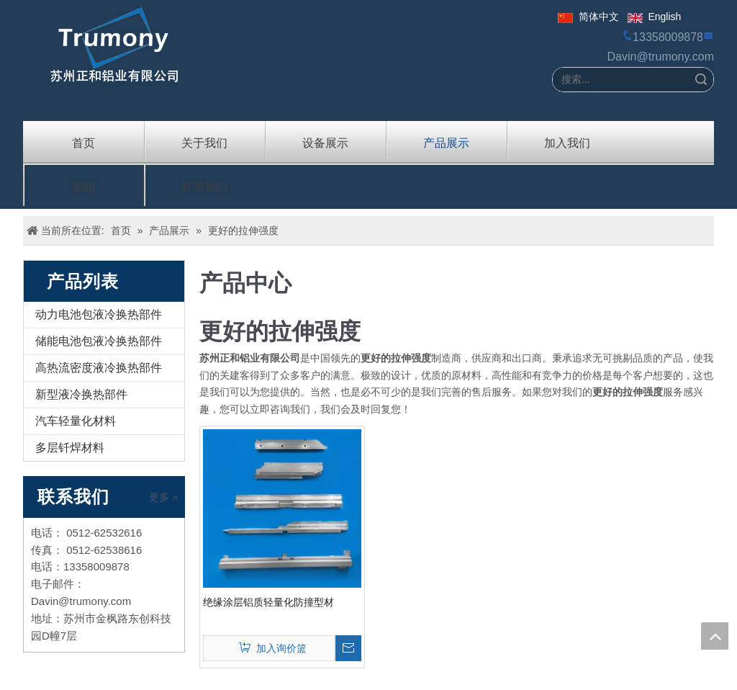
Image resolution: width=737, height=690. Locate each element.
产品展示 (446, 142)
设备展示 (325, 142)
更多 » (163, 497)
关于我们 (204, 142)
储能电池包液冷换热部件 (98, 341)
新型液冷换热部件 (81, 394)
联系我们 (204, 185)
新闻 (83, 185)
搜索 (701, 79)
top (714, 636)
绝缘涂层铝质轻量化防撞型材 (268, 602)
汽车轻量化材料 (75, 421)
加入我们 (567, 142)
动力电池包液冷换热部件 (98, 314)
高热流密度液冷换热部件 (98, 368)
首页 (83, 142)
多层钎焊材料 (69, 448)
